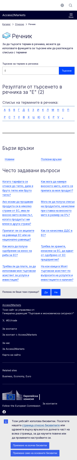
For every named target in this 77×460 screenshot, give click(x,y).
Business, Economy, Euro (16, 376)
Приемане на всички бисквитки (30, 445)
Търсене (70, 5)
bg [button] (62, 5)
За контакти (50, 403)
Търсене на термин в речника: (20, 63)
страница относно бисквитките (41, 425)
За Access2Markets (13, 348)
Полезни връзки (51, 159)
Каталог (6, 24)
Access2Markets (11, 305)
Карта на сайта (11, 354)
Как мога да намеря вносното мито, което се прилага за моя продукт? (57, 186)
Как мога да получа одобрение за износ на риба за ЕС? (17, 251)
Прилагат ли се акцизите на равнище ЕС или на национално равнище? (18, 235)
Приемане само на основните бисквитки (35, 453)
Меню (71, 15)
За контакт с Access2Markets (19, 334)
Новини (9, 159)
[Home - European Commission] (23, 396)
